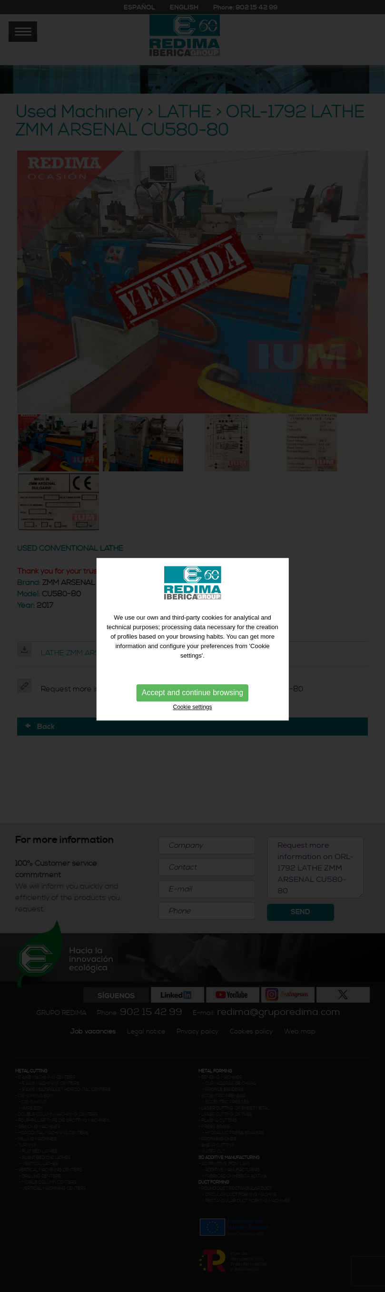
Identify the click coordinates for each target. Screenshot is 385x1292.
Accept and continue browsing (192, 687)
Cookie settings (192, 702)
